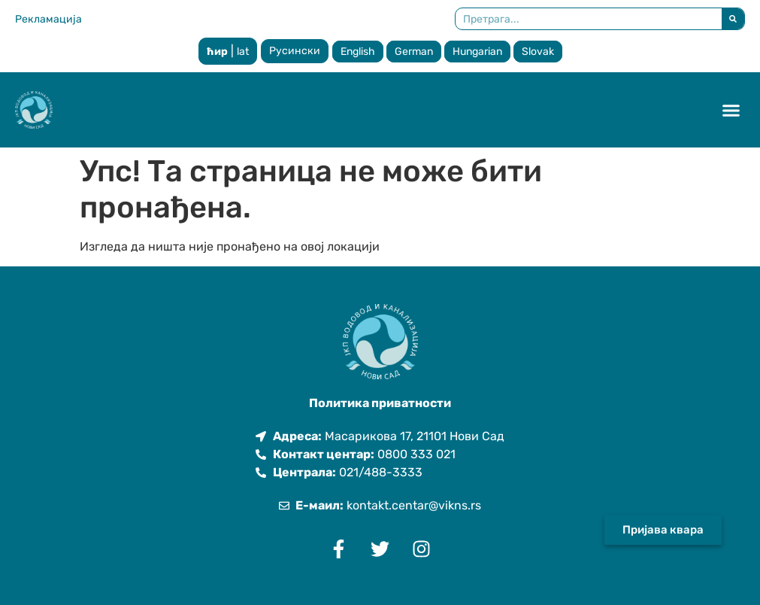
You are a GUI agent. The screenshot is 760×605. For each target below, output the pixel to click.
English (358, 51)
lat (243, 51)
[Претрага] (733, 18)
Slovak (538, 51)
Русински (294, 50)
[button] (731, 110)
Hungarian (477, 51)
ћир (217, 51)
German (414, 51)
